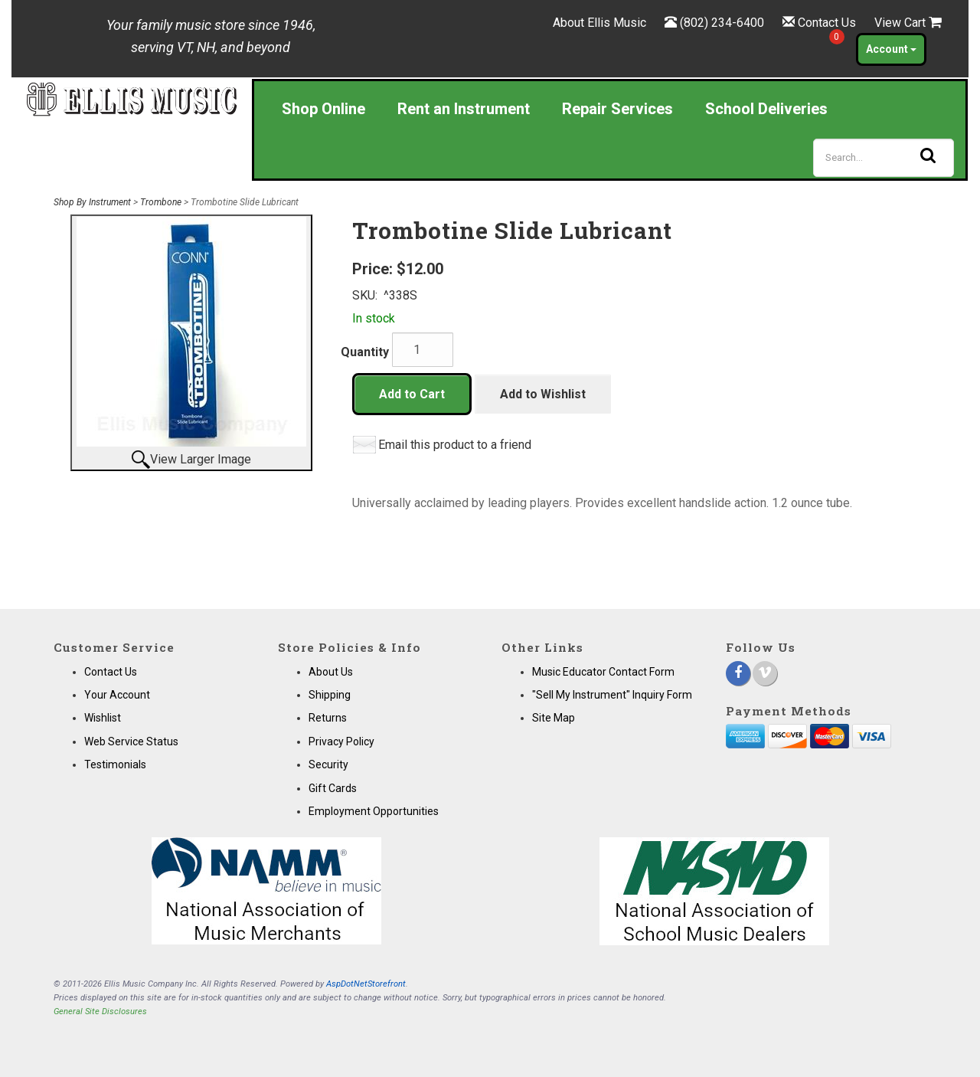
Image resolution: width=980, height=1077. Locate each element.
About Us (331, 672)
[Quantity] (422, 349)
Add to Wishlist (543, 394)
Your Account (117, 695)
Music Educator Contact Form (603, 672)
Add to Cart (412, 394)
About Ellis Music (599, 22)
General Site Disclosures (100, 1011)
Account (891, 49)
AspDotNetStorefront (366, 984)
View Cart (908, 22)
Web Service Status (131, 741)
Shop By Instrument (92, 202)
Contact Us (827, 22)
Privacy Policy (341, 741)
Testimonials (115, 764)
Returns (328, 718)
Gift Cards (333, 788)
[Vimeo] (765, 673)
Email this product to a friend (454, 444)
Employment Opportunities (374, 811)
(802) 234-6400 (722, 22)
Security (328, 764)
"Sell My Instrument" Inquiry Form (612, 695)
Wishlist (102, 718)
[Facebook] (738, 673)
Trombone (160, 202)
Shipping (330, 695)
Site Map (553, 718)
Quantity (365, 352)
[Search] (883, 158)
